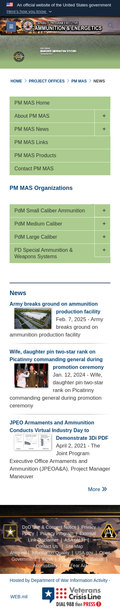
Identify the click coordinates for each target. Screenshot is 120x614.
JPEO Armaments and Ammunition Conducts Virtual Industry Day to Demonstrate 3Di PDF (59, 430)
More (97, 489)
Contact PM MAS (34, 168)
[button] (29, 11)
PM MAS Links (31, 142)
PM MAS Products (35, 155)
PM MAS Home (32, 103)
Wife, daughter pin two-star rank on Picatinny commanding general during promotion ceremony (57, 359)
